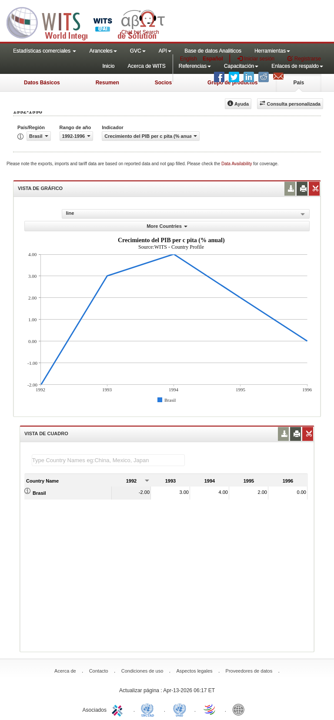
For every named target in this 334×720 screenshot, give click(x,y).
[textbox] (108, 460)
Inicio (108, 66)
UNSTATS (179, 709)
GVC (138, 51)
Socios (163, 83)
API (165, 51)
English (188, 59)
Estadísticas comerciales (44, 51)
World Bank (240, 709)
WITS (87, 21)
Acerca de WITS (146, 66)
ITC (118, 709)
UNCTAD (149, 709)
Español (213, 59)
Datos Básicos (42, 83)
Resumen (107, 83)
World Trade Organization (210, 709)
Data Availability (237, 163)
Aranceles (103, 51)
